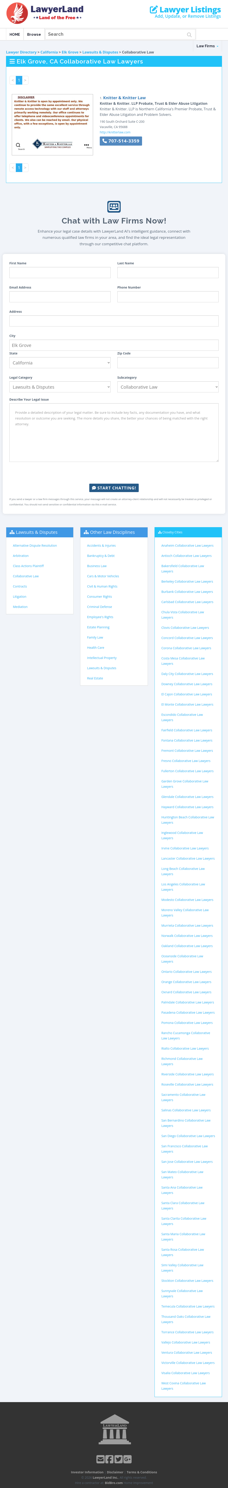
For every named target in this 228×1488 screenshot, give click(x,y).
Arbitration (21, 556)
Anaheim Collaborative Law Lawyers (187, 545)
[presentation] (114, 472)
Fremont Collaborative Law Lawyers (187, 750)
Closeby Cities (172, 532)
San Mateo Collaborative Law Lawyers (182, 1174)
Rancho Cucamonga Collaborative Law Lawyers (185, 1035)
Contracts (20, 586)
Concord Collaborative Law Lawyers (187, 638)
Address (15, 311)
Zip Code (124, 353)
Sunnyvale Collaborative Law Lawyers (182, 1293)
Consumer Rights (99, 596)
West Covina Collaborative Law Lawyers (183, 1386)
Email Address (20, 287)
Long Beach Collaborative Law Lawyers (183, 871)
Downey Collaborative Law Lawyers (186, 684)
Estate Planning (98, 627)
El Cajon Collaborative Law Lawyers (186, 694)
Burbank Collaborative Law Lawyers (187, 592)
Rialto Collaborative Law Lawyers (185, 1048)
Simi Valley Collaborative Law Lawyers (182, 1267)
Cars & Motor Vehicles (103, 576)
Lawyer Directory (21, 52)
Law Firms (207, 46)
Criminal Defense (99, 607)
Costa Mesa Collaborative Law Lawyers (183, 661)
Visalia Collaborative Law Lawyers (185, 1373)
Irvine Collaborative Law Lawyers (185, 848)
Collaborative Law (26, 576)
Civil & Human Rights (102, 586)
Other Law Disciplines (112, 532)
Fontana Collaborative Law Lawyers (186, 740)
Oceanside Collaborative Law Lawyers (182, 959)
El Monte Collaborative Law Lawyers (187, 704)
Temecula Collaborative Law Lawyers (188, 1306)
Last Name (125, 263)
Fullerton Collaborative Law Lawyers (187, 771)
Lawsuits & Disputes (100, 52)
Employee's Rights (100, 617)
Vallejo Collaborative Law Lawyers (185, 1342)
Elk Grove (70, 52)
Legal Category (20, 377)
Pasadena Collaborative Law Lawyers (188, 1012)
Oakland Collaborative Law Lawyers (187, 946)
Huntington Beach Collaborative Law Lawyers (187, 820)
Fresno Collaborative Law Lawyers (186, 761)
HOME (15, 34)
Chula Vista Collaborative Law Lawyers (182, 614)
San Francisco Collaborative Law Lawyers (184, 1149)
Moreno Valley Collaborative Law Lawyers (185, 912)
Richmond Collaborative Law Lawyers (182, 1061)
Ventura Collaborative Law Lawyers (186, 1352)
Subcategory (127, 377)
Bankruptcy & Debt (100, 556)
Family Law (95, 637)
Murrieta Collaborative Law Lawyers (187, 925)
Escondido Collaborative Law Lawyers (182, 717)
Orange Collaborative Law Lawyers (186, 982)
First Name (17, 263)
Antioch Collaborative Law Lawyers (186, 556)
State (13, 353)
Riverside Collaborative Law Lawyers (187, 1074)
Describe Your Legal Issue (29, 399)
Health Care (95, 647)
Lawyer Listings (185, 10)
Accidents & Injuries (101, 545)
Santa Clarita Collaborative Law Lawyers (183, 1221)
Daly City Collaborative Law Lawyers (187, 674)
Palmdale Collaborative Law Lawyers (187, 1002)
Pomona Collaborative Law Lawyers (187, 1023)
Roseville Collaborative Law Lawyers (187, 1084)
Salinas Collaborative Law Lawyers (186, 1110)
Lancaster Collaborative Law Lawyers (188, 858)
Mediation (20, 607)
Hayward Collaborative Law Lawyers (187, 807)
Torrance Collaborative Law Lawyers (187, 1332)
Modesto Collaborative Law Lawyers (187, 900)
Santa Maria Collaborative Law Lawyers (183, 1236)
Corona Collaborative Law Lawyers (186, 648)
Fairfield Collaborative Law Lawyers (186, 730)
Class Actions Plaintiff (28, 566)
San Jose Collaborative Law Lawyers (187, 1162)
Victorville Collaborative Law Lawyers (188, 1363)
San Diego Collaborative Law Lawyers (188, 1136)
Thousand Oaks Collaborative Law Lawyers (185, 1319)
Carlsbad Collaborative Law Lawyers (187, 602)
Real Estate (95, 678)
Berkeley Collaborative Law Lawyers (187, 581)
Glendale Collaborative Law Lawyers (187, 797)
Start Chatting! (114, 488)
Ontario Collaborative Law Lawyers (186, 972)
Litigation (19, 596)
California (49, 52)
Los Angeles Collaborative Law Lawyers (183, 887)
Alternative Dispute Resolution (35, 545)
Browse (34, 34)
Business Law (96, 566)
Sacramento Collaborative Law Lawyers (183, 1097)
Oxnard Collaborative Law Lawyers (186, 992)
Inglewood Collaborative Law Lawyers (182, 835)
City (12, 336)
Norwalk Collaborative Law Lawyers (187, 936)
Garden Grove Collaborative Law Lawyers (184, 784)
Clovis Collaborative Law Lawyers (185, 627)
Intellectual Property (101, 658)
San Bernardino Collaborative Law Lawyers (186, 1123)
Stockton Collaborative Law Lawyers (187, 1280)
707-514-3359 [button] (120, 141)
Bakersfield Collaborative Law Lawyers (182, 568)
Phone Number (129, 287)
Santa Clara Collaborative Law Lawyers (182, 1205)
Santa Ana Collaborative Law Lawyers (182, 1190)
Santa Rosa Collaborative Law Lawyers (182, 1252)
